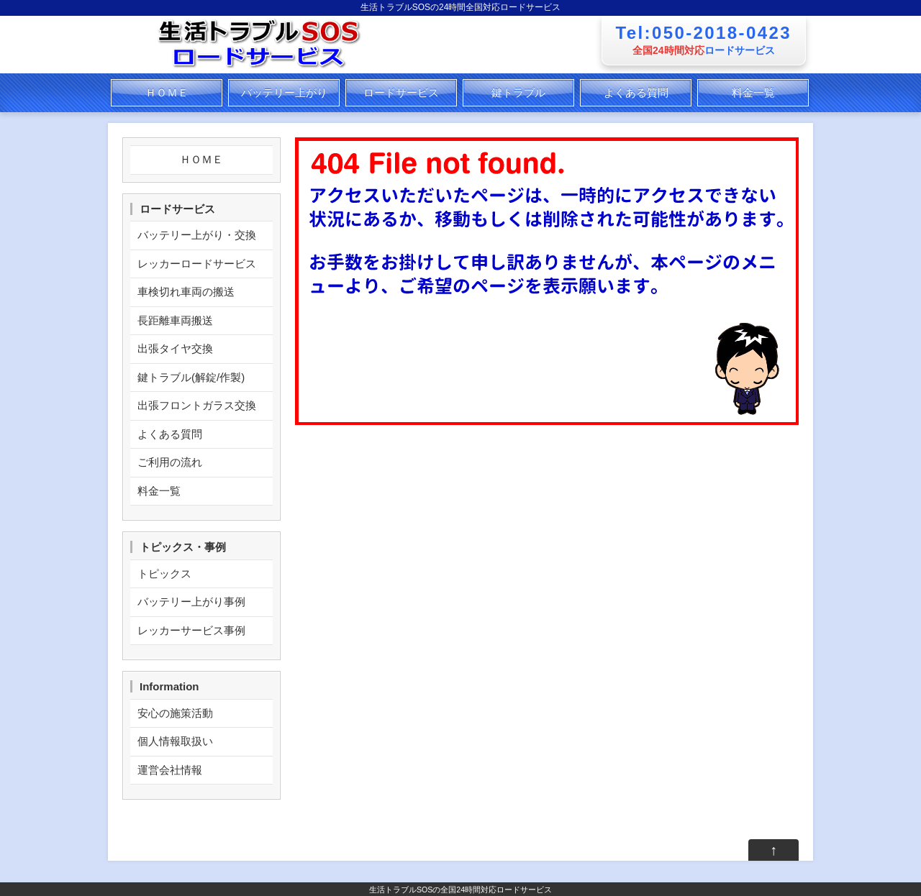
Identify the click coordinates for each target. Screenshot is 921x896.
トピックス (164, 573)
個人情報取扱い (175, 741)
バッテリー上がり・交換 (196, 235)
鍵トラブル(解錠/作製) (191, 377)
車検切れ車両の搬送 (186, 291)
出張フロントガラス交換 (196, 405)
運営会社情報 (169, 770)
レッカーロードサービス (196, 263)
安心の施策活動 (175, 713)
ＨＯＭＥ (167, 92)
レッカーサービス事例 (191, 630)
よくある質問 (636, 92)
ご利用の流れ (169, 462)
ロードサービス (401, 92)
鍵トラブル (518, 92)
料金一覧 (753, 92)
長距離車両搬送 (175, 320)
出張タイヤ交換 (175, 348)
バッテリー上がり (284, 92)
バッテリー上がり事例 (191, 601)
